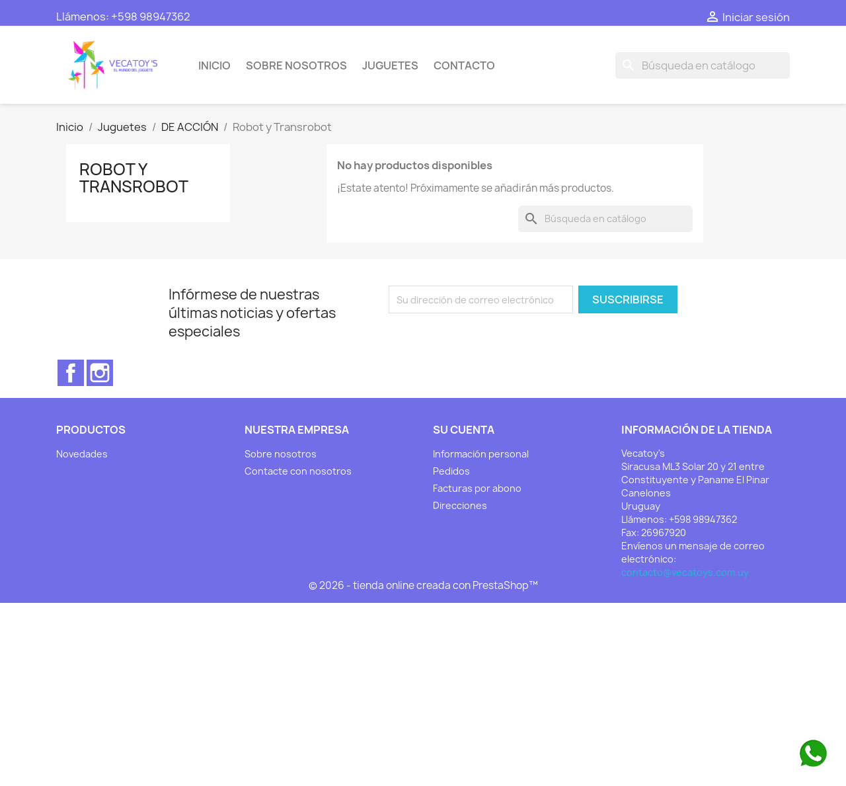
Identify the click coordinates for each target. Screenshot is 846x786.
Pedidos (451, 471)
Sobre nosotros (296, 65)
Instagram (100, 373)
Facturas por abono (477, 488)
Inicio (214, 65)
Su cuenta (463, 429)
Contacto (464, 65)
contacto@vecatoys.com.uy (685, 572)
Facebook (71, 373)
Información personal (481, 454)
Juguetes (390, 65)
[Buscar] (702, 65)
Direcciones (460, 505)
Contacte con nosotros (298, 471)
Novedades (82, 454)
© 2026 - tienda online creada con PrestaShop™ (423, 585)
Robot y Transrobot (133, 178)
